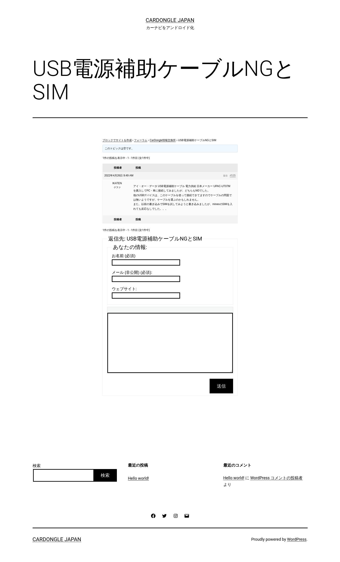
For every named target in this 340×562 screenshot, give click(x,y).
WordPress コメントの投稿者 (276, 477)
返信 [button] (225, 175)
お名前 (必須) (124, 256)
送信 (221, 386)
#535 (233, 175)
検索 (37, 465)
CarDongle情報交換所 (163, 140)
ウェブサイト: (124, 289)
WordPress (296, 539)
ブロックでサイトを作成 (117, 140)
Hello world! (138, 478)
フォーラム (140, 140)
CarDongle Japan (170, 20)
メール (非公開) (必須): (132, 272)
